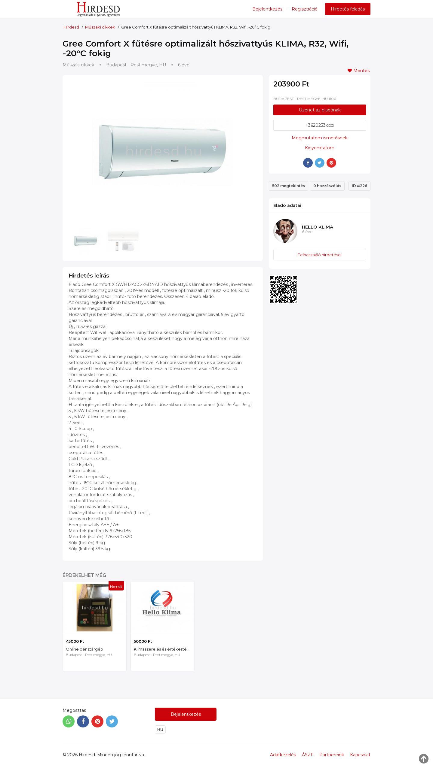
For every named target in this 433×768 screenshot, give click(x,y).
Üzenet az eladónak (320, 110)
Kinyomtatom (319, 147)
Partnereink (331, 754)
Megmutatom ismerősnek (320, 138)
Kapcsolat (360, 754)
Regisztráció (305, 9)
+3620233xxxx (320, 125)
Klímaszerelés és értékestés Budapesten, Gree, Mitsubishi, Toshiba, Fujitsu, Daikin (164, 649)
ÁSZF (307, 754)
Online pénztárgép (84, 649)
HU (160, 729)
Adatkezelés (283, 754)
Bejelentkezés (267, 9)
